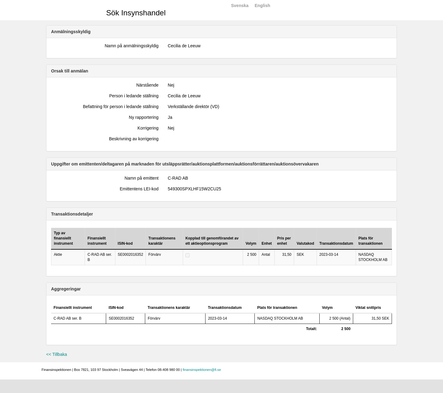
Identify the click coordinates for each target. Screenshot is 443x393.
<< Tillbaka (56, 354)
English (262, 5)
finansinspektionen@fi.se (202, 370)
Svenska (240, 5)
